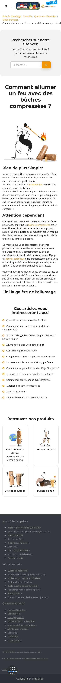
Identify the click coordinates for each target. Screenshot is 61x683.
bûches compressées (39, 224)
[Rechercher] (46, 64)
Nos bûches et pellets (15, 521)
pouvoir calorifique (15, 258)
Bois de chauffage (15, 539)
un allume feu (35, 184)
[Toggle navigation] (13, 6)
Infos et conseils (12, 564)
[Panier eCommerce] (6, 6)
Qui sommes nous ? (14, 603)
